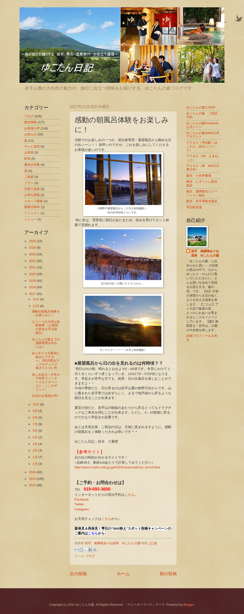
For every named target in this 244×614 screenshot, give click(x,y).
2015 (33, 479)
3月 (35, 450)
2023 (33, 254)
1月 (35, 464)
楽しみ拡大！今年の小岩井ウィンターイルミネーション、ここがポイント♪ (46, 382)
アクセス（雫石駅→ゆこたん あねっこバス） (201, 146)
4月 (35, 444)
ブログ (90, 556)
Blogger (188, 604)
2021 (33, 267)
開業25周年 (32, 207)
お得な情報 (32, 195)
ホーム (123, 573)
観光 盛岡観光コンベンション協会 (201, 193)
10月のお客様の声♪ (45, 396)
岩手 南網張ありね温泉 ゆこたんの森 (205, 253)
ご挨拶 (29, 177)
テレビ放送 (32, 146)
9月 (35, 411)
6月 (35, 430)
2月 (35, 457)
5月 (35, 437)
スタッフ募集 (33, 201)
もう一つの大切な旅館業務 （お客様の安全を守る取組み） (46, 327)
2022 (33, 261)
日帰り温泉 (32, 189)
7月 (35, 424)
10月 (36, 404)
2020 (33, 274)
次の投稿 (78, 573)
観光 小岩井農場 (198, 175)
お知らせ (30, 134)
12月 (36, 299)
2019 (33, 280)
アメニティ (32, 213)
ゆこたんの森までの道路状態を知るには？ (46, 343)
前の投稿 (168, 573)
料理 (27, 158)
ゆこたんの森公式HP (200, 107)
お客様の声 (32, 128)
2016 (33, 472)
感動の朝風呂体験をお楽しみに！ (46, 313)
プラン (29, 183)
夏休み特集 (32, 164)
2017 (33, 294)
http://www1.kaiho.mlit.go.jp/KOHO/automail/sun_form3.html (117, 467)
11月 (36, 306)
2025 (33, 241)
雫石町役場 (194, 207)
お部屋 (29, 152)
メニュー (30, 219)
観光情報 (30, 122)
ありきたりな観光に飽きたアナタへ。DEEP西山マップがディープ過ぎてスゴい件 (46, 360)
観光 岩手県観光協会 (201, 201)
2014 (33, 485)
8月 (35, 417)
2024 (33, 247)
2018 (33, 287)
